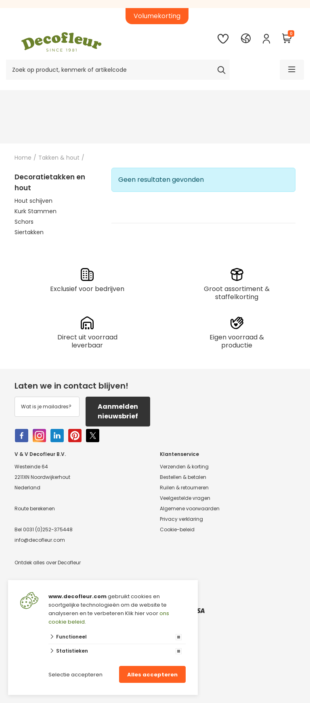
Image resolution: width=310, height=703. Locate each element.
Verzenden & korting (184, 466)
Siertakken (29, 232)
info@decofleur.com (40, 540)
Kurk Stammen (36, 211)
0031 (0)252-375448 (48, 529)
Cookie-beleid (177, 529)
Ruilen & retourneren (184, 487)
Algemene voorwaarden (190, 508)
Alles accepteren (152, 674)
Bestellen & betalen (183, 477)
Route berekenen (35, 508)
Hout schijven (33, 201)
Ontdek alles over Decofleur (48, 562)
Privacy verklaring (181, 519)
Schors (24, 222)
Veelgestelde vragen (185, 498)
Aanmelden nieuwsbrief (118, 411)
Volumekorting (157, 16)
